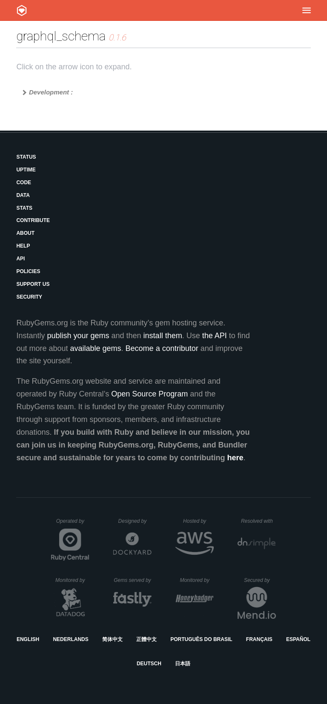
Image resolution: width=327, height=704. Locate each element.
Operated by (72, 524)
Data (23, 195)
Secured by (260, 580)
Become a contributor (162, 348)
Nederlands (70, 639)
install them (162, 335)
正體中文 (146, 639)
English (28, 639)
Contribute (33, 220)
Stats (24, 208)
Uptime (25, 170)
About (25, 233)
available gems (95, 348)
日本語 (182, 664)
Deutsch (149, 664)
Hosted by (198, 521)
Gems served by (133, 580)
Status (26, 157)
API (20, 259)
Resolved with (258, 521)
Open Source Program (149, 394)
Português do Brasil (201, 639)
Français (259, 639)
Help (23, 246)
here (235, 457)
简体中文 (112, 639)
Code (23, 182)
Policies (28, 271)
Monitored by (72, 580)
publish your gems (78, 335)
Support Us (32, 284)
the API (214, 335)
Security (29, 297)
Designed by (135, 521)
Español (298, 639)
